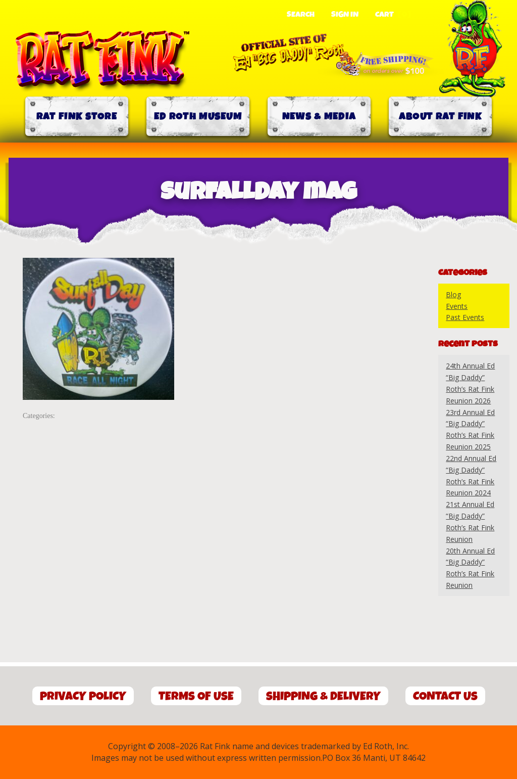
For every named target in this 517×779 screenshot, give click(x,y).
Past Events (465, 317)
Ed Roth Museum (198, 116)
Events (457, 306)
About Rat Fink (440, 116)
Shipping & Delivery (323, 696)
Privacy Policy (83, 696)
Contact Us (445, 696)
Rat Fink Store (76, 116)
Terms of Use (196, 696)
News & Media (319, 116)
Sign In (344, 14)
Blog (453, 294)
